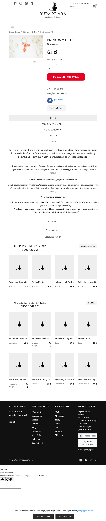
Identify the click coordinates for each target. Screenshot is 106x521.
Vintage (58, 431)
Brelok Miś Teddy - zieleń (41, 379)
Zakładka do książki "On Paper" (87, 282)
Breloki (34, 32)
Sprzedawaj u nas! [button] (79, 3)
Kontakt (12, 422)
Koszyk (35, 420)
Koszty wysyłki (53, 123)
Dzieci (58, 423)
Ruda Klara (53, 11)
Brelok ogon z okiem (64, 379)
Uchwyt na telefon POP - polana (64, 282)
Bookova (52, 44)
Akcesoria (59, 416)
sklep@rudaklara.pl (18, 415)
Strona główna (14, 32)
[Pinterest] (26, 3)
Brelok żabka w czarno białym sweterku (18, 338)
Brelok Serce (84, 338)
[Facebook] (15, 3)
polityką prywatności (85, 511)
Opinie (53, 135)
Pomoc (35, 423)
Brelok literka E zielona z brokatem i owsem (18, 379)
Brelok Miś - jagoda (63, 338)
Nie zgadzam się (65, 516)
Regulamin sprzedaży (37, 433)
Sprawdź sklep (88, 246)
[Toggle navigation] (12, 26)
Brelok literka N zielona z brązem (41, 338)
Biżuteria (26, 32)
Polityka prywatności (37, 441)
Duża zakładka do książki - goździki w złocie (18, 282)
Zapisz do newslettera (87, 443)
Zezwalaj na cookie (43, 516)
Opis (53, 117)
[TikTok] (32, 3)
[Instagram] (20, 3)
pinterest (58, 99)
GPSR (53, 141)
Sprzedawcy (37, 416)
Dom (57, 427)
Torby (57, 420)
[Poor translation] (9, 479)
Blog (34, 427)
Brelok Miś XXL (38, 282)
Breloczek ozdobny (86, 379)
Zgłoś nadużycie (56, 108)
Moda (57, 412)
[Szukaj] (84, 6)
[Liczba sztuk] (52, 67)
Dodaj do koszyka (66, 76)
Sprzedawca (53, 129)
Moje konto (37, 412)
